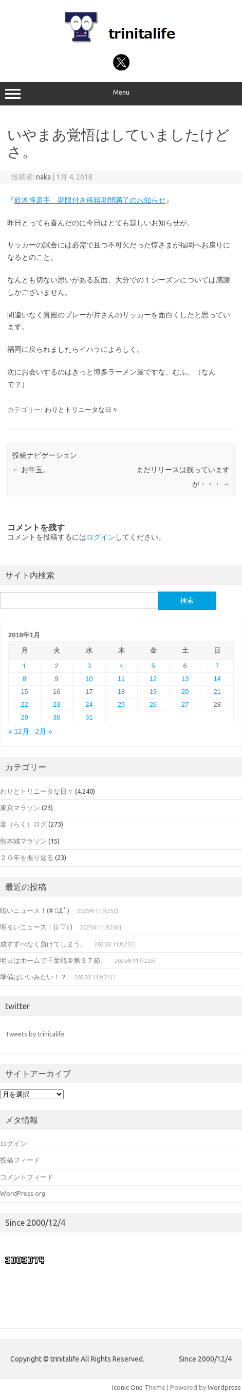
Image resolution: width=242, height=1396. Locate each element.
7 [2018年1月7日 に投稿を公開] (217, 666)
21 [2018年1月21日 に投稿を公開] (217, 691)
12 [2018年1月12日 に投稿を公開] (153, 679)
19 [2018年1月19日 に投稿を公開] (153, 691)
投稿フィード (20, 1160)
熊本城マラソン (23, 841)
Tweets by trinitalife (35, 1033)
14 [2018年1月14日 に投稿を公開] (217, 679)
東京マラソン (20, 807)
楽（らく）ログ (23, 824)
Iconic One (127, 1387)
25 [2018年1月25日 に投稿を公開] (121, 704)
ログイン (100, 537)
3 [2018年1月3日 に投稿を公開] (89, 666)
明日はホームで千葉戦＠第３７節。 (53, 960)
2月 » (43, 732)
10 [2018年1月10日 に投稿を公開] (88, 679)
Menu (121, 93)
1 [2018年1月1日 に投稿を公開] (24, 666)
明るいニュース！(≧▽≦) (36, 926)
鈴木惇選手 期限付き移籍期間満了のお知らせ (89, 200)
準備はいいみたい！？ (33, 976)
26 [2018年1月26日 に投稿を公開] (153, 704)
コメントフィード (26, 1176)
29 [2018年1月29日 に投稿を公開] (24, 717)
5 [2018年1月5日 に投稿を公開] (153, 666)
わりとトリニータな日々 (81, 409)
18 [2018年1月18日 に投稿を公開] (121, 691)
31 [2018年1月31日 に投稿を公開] (88, 717)
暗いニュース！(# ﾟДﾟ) (34, 910)
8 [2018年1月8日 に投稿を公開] (24, 679)
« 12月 (18, 732)
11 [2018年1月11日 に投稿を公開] (121, 679)
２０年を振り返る (26, 857)
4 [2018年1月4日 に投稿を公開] (121, 666)
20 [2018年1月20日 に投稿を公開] (185, 691)
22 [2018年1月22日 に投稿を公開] (24, 704)
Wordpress (224, 1387)
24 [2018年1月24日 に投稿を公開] (88, 704)
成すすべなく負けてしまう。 (43, 943)
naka (43, 177)
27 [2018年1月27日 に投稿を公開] (185, 704)
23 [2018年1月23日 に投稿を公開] (56, 704)
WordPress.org (22, 1193)
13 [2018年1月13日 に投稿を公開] (185, 679)
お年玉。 (31, 470)
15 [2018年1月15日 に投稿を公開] (24, 691)
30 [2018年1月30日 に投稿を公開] (56, 717)
